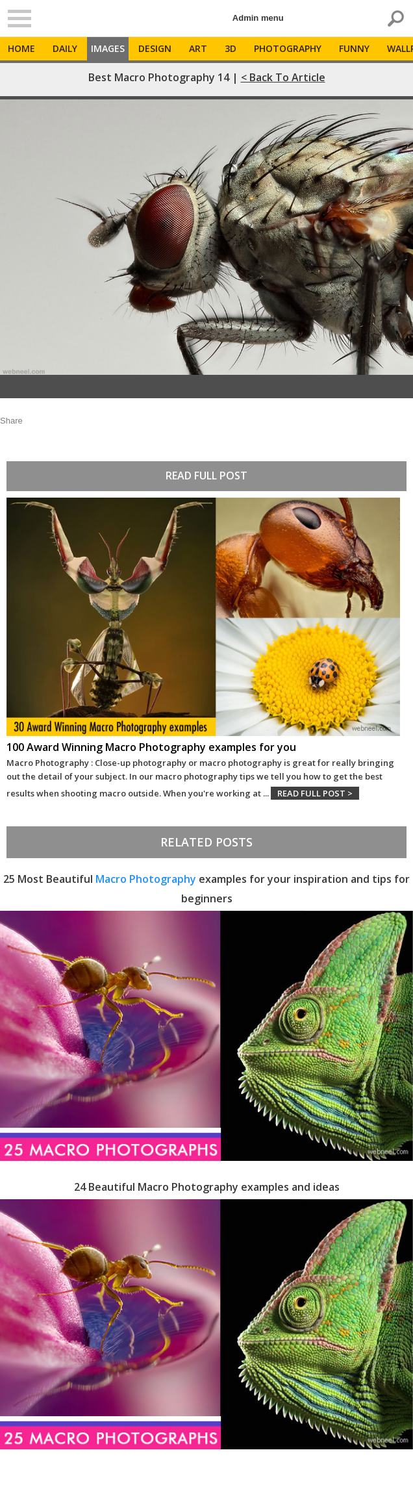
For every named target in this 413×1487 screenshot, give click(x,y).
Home (21, 48)
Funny (354, 48)
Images (108, 48)
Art (198, 48)
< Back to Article (283, 77)
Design (154, 48)
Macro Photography (145, 879)
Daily (65, 48)
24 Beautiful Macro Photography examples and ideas (207, 1187)
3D (230, 48)
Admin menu (258, 18)
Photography (287, 48)
